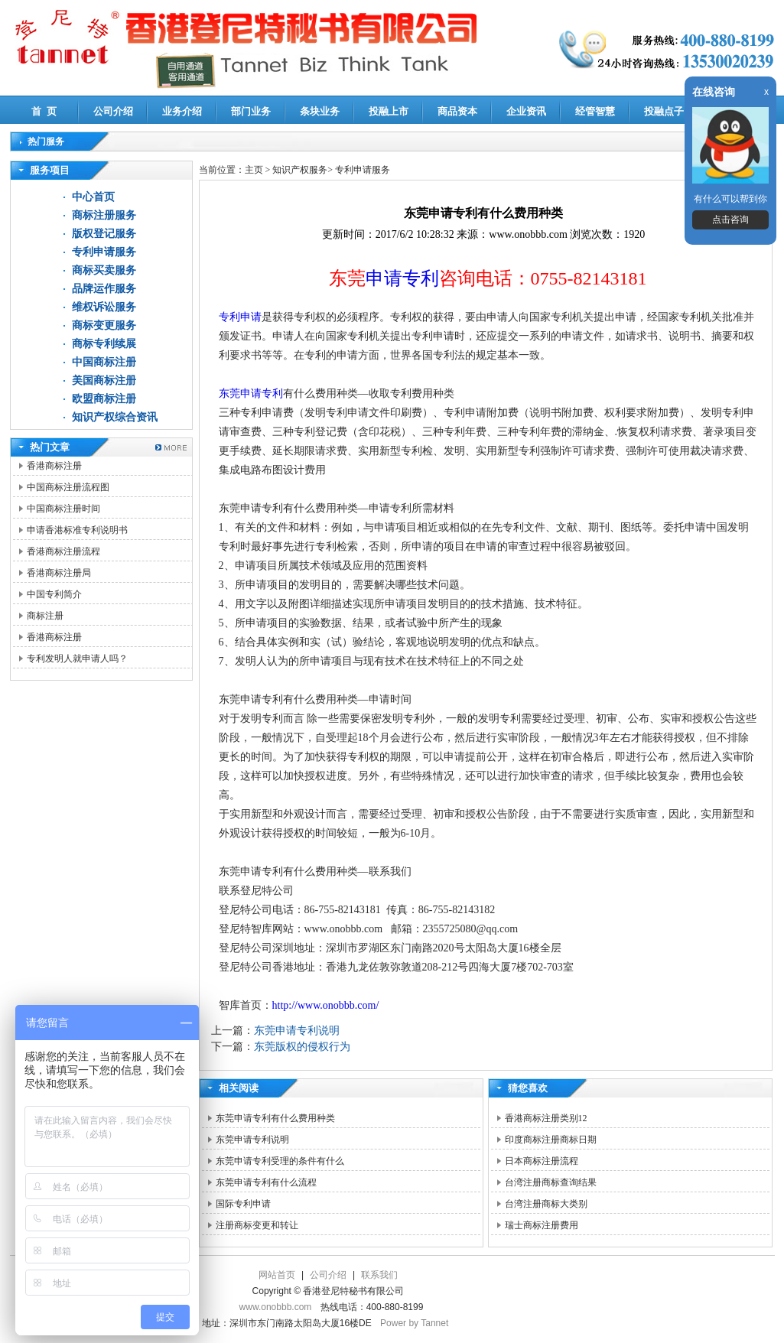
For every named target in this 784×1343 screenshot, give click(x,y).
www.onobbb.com (275, 1307)
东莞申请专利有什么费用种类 (275, 1118)
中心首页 (93, 197)
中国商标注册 (104, 362)
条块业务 (320, 111)
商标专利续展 (104, 344)
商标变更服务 (104, 325)
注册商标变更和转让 (257, 1225)
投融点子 (664, 111)
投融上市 (388, 111)
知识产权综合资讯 (115, 417)
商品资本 (457, 111)
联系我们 (379, 1275)
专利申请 (240, 317)
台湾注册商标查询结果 (551, 1182)
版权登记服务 (104, 233)
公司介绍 (113, 111)
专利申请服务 (104, 252)
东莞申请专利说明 (297, 1030)
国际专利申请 (243, 1203)
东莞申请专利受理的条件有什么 (280, 1161)
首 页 (44, 111)
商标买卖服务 (104, 270)
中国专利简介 (54, 594)
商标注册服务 (104, 215)
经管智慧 (595, 111)
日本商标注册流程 (541, 1161)
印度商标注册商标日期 (551, 1139)
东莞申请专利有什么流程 (266, 1182)
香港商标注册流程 (63, 551)
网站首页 (277, 1275)
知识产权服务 (299, 169)
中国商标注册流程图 (68, 487)
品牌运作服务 (104, 288)
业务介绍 (182, 111)
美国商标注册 (104, 380)
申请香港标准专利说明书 (77, 530)
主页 (254, 169)
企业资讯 (526, 111)
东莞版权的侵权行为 (302, 1046)
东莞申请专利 (251, 393)
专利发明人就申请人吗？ (77, 658)
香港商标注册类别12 (546, 1118)
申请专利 (402, 278)
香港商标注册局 (59, 572)
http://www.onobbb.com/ (325, 1005)
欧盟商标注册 (104, 399)
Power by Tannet (414, 1323)
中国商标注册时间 (63, 508)
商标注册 (45, 615)
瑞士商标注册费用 (541, 1225)
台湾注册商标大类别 (546, 1203)
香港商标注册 (54, 465)
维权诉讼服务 (104, 307)
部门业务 (251, 111)
